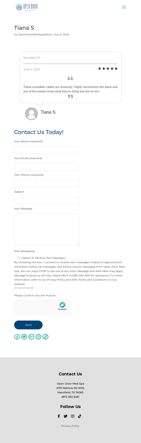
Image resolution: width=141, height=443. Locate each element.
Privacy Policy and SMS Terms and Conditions (77, 279)
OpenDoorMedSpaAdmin (35, 34)
